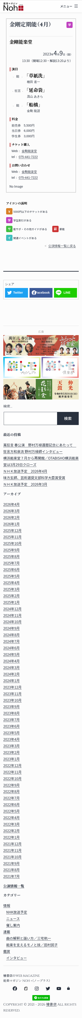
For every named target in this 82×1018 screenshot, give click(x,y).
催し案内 (13, 925)
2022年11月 (12, 772)
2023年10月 (12, 700)
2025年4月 (11, 582)
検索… (7, 406)
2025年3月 (11, 589)
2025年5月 (11, 576)
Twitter (18, 292)
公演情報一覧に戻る (62, 246)
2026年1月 (11, 523)
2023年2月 (11, 752)
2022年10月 (12, 778)
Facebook (42, 292)
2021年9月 (11, 863)
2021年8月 (11, 869)
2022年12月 (12, 765)
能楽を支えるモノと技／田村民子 (32, 944)
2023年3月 (11, 745)
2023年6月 (11, 726)
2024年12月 (12, 608)
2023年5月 (11, 732)
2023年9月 (11, 706)
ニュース (13, 918)
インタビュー (16, 957)
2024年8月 (11, 634)
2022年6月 (11, 804)
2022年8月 (11, 791)
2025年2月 (11, 595)
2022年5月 (11, 811)
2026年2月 (11, 517)
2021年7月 (11, 876)
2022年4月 (11, 817)
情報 (6, 905)
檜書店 (51, 1004)
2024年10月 (12, 621)
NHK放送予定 (16, 912)
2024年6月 (11, 647)
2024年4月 (11, 660)
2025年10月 (12, 543)
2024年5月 (11, 654)
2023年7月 (11, 719)
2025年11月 (12, 536)
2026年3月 (11, 510)
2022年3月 (11, 824)
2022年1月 (11, 837)
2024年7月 (11, 641)
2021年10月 (12, 856)
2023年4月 (11, 739)
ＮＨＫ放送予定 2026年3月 (25, 484)
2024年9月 (11, 628)
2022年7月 (11, 797)
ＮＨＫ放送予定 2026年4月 (25, 471)
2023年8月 (11, 713)
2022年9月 (11, 785)
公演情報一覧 (13, 886)
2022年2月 (11, 830)
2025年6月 (11, 569)
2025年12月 (12, 530)
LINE (66, 292)
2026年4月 (11, 504)
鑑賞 (6, 951)
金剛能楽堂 (29, 151)
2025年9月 (11, 549)
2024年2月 (11, 674)
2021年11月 (12, 850)
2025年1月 (11, 602)
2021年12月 (12, 843)
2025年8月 (11, 556)
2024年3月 (11, 667)
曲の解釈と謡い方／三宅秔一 (28, 938)
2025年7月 (11, 563)
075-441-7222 (28, 157)
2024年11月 (12, 615)
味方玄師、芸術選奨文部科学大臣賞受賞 (34, 477)
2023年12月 (12, 687)
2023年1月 (11, 758)
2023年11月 (12, 693)
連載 (6, 931)
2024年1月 (11, 680)
